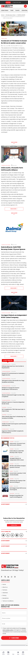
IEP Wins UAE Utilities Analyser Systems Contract (18, 466)
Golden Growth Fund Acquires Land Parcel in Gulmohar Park (14, 424)
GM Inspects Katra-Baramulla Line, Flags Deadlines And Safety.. (13, 381)
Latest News (4, 10)
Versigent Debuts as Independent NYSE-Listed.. (17, 459)
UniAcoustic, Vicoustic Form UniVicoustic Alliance (17, 444)
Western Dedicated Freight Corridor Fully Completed (13, 395)
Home (2, 15)
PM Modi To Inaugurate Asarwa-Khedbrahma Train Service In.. (11, 388)
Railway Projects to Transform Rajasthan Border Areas (13, 403)
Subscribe (8, 2)
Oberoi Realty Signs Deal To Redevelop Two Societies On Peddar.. (14, 417)
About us (4, 587)
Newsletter (5, 598)
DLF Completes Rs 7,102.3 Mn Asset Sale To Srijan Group (13, 410)
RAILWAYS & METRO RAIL (6, 364)
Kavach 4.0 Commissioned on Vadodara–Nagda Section (13, 374)
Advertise (24, 10)
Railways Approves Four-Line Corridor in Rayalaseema (13, 367)
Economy (12, 441)
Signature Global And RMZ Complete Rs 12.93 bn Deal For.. (12, 431)
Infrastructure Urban (11, 15)
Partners (4, 590)
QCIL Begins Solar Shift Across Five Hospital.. (18, 488)
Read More (14, 209)
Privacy (4, 595)
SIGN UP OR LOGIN (16, 2)
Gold (11, 10)
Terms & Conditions (7, 601)
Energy (11, 471)
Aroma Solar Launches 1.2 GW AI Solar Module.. (18, 474)
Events (17, 10)
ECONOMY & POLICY (5, 421)
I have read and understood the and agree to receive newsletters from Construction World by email (14, 630)
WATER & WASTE (21, 15)
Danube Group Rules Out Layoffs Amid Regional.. (16, 496)
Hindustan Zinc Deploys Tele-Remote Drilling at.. (18, 481)
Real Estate (4, 407)
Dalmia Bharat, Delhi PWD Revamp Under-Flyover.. (17, 451)
